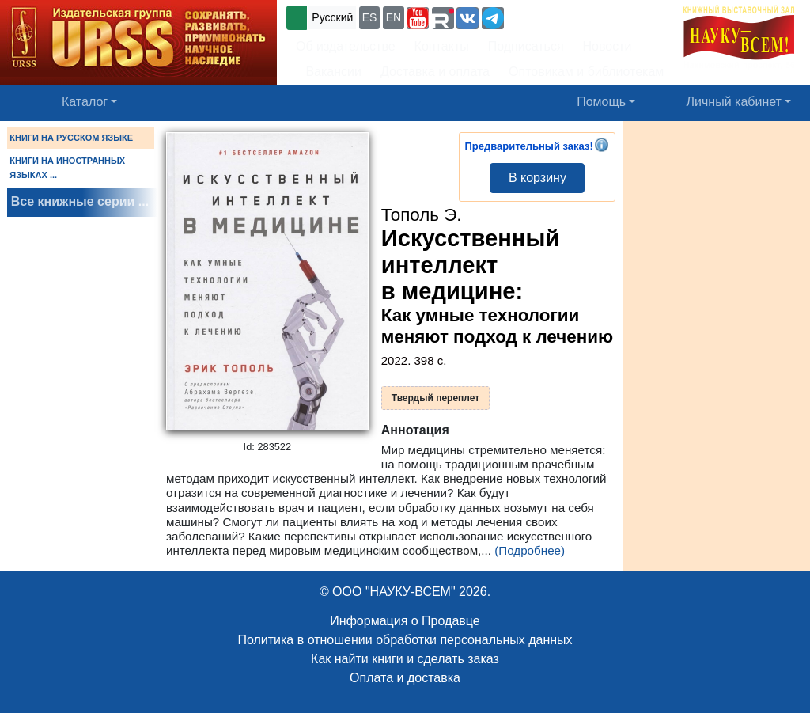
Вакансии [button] (328, 71)
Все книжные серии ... (80, 201)
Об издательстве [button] (346, 46)
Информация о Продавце (404, 621)
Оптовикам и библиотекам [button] (586, 71)
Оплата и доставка (405, 678)
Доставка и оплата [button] (435, 71)
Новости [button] (607, 46)
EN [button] (393, 17)
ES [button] (369, 17)
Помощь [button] (601, 101)
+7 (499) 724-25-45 (565, 16)
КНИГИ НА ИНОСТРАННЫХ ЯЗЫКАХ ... (67, 168)
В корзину (537, 177)
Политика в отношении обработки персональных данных (404, 640)
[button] (418, 18)
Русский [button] (332, 17)
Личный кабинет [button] (734, 101)
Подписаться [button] (526, 46)
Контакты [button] (441, 46)
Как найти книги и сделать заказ (405, 659)
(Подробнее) (529, 550)
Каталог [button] (85, 101)
